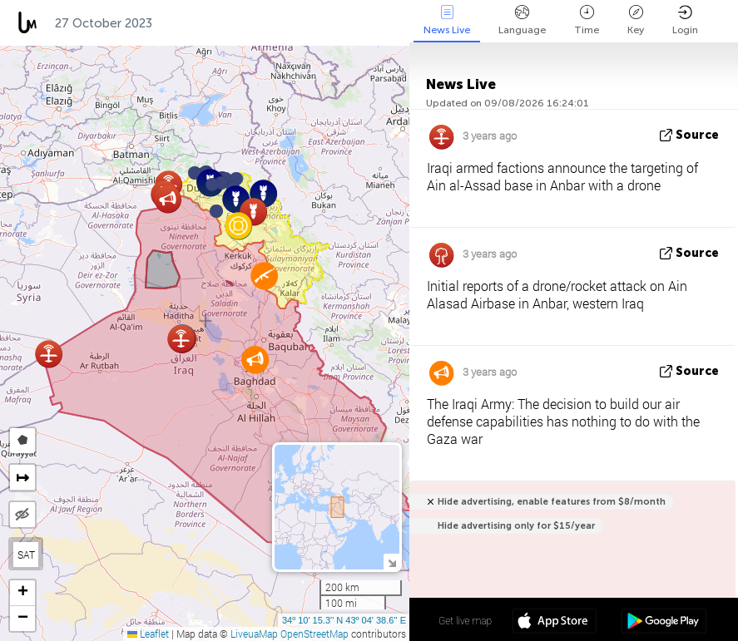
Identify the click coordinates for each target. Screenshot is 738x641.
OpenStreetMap (314, 633)
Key (635, 20)
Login (685, 20)
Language (522, 20)
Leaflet (148, 633)
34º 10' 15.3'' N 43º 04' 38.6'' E (344, 620)
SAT (26, 554)
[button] (216, 211)
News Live (446, 20)
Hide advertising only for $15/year (516, 525)
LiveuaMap (254, 633)
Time (586, 20)
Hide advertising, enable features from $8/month (552, 501)
